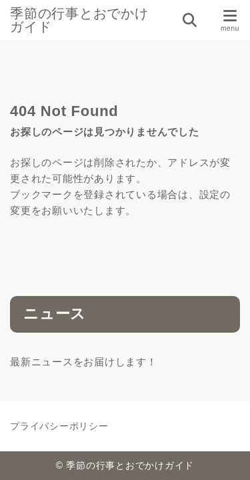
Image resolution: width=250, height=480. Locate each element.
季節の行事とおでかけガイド (79, 20)
